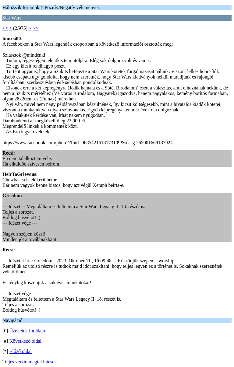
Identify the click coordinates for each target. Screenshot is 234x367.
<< (5, 28)
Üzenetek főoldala (27, 330)
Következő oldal (25, 341)
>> (35, 28)
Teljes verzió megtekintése (28, 361)
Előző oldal (20, 351)
